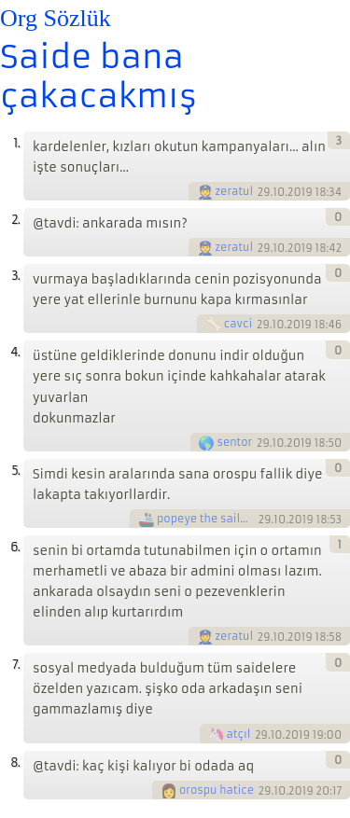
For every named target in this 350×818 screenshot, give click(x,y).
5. (15, 470)
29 (264, 192)
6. (15, 547)
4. (15, 352)
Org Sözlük (55, 18)
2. (15, 220)
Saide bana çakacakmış (98, 76)
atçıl (239, 734)
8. (15, 762)
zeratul (235, 191)
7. (16, 664)
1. (16, 143)
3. (15, 276)
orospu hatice (216, 790)
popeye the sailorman (206, 518)
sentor (234, 442)
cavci (238, 323)
